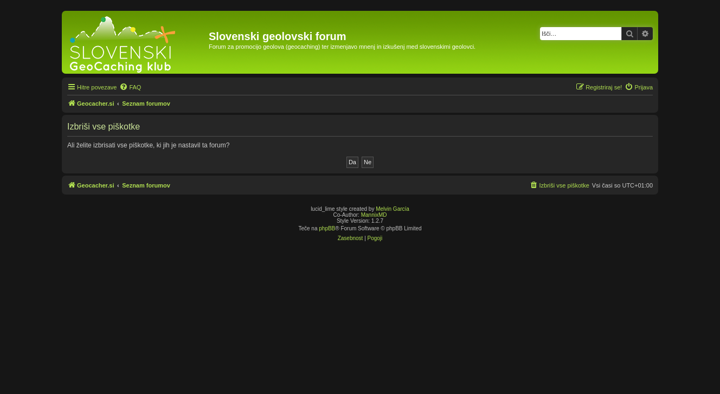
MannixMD (374, 215)
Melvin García (392, 209)
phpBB (327, 228)
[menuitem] (130, 87)
